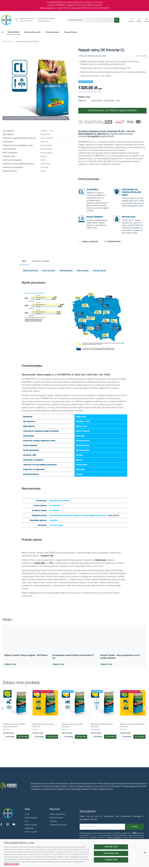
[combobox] (90, 19)
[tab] (24, 261)
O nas (27, 814)
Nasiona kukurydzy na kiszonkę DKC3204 (132, 725)
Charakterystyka (65, 271)
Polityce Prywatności (114, 837)
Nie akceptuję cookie (111, 853)
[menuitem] (13, 32)
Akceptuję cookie (111, 860)
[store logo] (6, 20)
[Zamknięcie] (145, 852)
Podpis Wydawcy (31, 818)
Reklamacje (29, 828)
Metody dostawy (31, 825)
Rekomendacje (82, 271)
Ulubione (53, 821)
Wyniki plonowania (30, 271)
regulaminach (107, 136)
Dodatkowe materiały (40, 261)
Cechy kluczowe (48, 271)
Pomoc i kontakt (31, 832)
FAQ (26, 821)
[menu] (42, 32)
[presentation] (2, 708)
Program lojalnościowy (58, 825)
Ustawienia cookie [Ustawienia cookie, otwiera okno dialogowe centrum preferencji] (111, 847)
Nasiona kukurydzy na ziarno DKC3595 (102, 725)
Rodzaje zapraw (99, 271)
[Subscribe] (134, 827)
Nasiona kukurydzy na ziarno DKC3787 (44, 725)
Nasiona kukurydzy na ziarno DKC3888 (73, 725)
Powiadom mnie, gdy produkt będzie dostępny (112, 111)
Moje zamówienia (56, 818)
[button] (139, 20)
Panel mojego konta (57, 814)
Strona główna (8, 42)
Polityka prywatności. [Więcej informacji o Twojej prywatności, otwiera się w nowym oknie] (11, 864)
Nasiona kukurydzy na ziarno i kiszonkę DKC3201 (15, 725)
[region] (74, 853)
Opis (24, 261)
